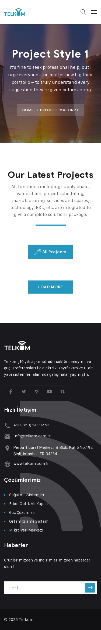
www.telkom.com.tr (31, 463)
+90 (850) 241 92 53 (31, 424)
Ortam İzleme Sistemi (29, 521)
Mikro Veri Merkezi (26, 530)
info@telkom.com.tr (32, 435)
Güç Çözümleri (22, 512)
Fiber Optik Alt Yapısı (28, 503)
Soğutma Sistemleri (27, 494)
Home (28, 110)
